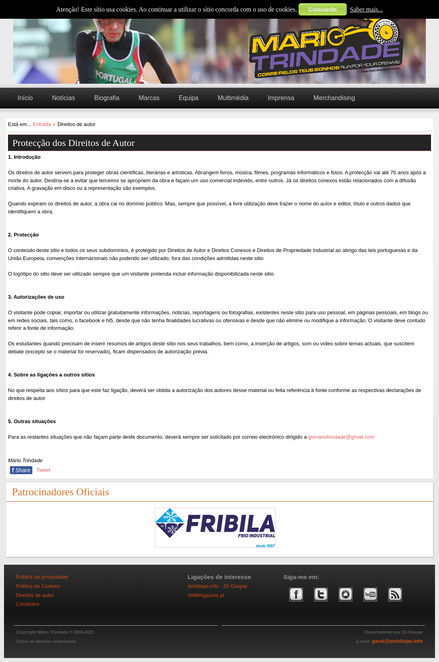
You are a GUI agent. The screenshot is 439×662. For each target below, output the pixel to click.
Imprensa (281, 98)
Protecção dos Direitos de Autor (73, 143)
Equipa (189, 98)
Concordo (322, 9)
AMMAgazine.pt (206, 595)
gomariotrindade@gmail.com (341, 437)
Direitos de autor (35, 595)
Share (21, 470)
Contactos (28, 604)
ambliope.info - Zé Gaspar (217, 586)
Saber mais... (366, 9)
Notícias (63, 98)
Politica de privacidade (42, 577)
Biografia (106, 98)
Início (25, 98)
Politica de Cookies (38, 586)
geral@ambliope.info (397, 641)
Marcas (148, 98)
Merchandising (334, 98)
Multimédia (233, 98)
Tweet (43, 470)
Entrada (42, 124)
